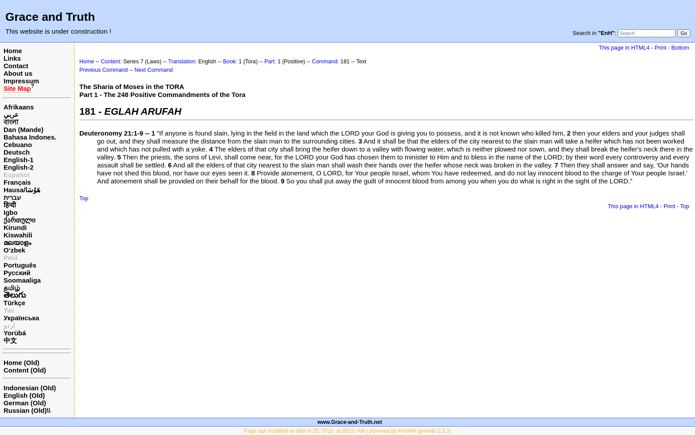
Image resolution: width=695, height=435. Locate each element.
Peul (11, 257)
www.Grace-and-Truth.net (349, 422)
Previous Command (103, 70)
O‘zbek (14, 250)
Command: (325, 61)
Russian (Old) (25, 410)
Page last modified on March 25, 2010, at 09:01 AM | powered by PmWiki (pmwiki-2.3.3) (347, 431)
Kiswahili (18, 235)
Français (17, 182)
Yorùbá (15, 333)
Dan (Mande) (23, 129)
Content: (111, 61)
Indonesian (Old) (30, 388)
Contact (16, 66)
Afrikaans (19, 107)
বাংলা (11, 122)
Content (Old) (25, 370)
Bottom (680, 47)
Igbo (11, 212)
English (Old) (24, 395)
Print (660, 47)
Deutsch (17, 152)
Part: (270, 61)
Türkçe (14, 303)
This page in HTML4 (624, 47)
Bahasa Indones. (30, 137)
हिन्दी (10, 205)
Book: (230, 61)
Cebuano (18, 144)
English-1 (19, 159)
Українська (21, 318)
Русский (17, 272)
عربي (11, 114)
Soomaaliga (22, 280)
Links (12, 58)
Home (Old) (21, 362)
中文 (10, 340)
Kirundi (15, 227)
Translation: (182, 61)
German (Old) (25, 403)
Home (13, 50)
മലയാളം (17, 242)
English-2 (19, 167)
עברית (12, 197)
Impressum (21, 81)
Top (83, 198)
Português (20, 265)
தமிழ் (12, 287)
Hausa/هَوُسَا (22, 190)
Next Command (153, 70)
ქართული (19, 220)
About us (18, 73)
